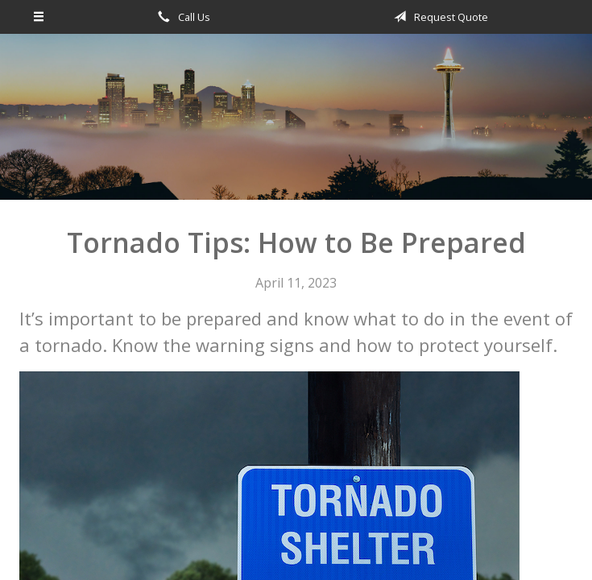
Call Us (181, 17)
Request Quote (438, 17)
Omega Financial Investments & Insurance (296, 124)
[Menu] (39, 17)
